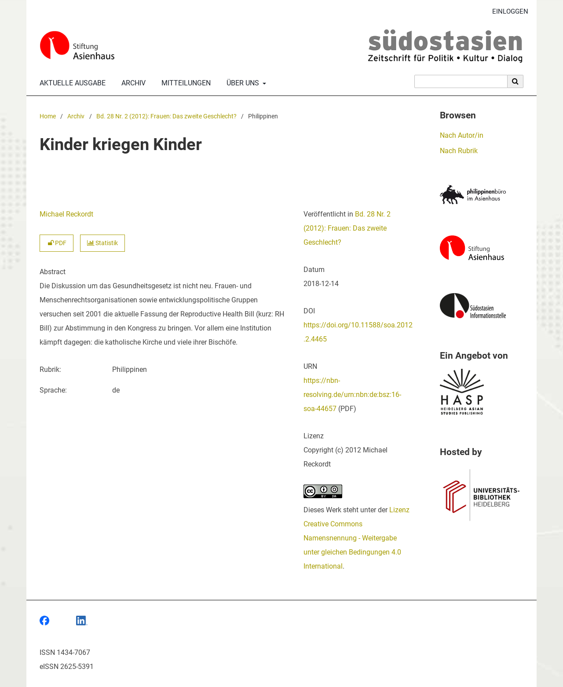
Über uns (242, 83)
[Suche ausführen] (515, 81)
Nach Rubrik (459, 151)
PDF (56, 243)
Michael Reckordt (66, 214)
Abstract (53, 272)
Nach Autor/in (461, 135)
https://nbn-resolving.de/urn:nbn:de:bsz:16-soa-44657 (352, 394)
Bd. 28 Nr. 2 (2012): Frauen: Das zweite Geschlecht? (166, 116)
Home (48, 116)
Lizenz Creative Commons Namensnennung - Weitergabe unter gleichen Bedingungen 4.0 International (356, 538)
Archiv (132, 83)
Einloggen (507, 12)
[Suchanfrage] (461, 81)
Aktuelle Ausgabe (71, 83)
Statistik (102, 243)
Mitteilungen (184, 83)
